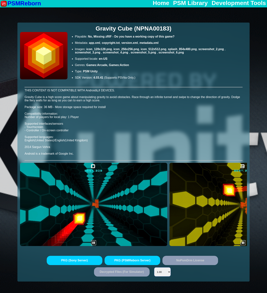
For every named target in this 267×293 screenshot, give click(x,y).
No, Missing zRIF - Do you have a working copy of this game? (131, 36)
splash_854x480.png (182, 49)
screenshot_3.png (88, 52)
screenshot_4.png (116, 52)
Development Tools (239, 3)
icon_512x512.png (153, 49)
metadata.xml (149, 42)
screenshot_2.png (211, 49)
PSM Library (190, 3)
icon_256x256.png (126, 49)
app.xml (94, 42)
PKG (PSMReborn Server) (132, 260)
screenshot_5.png (144, 52)
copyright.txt (111, 42)
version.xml (129, 42)
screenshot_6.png (171, 52)
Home (161, 3)
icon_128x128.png (99, 49)
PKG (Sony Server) (74, 260)
